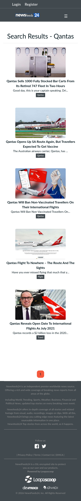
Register (31, 4)
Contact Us (48, 454)
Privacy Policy (25, 454)
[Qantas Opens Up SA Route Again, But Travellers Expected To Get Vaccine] (40, 137)
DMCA (59, 454)
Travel (40, 337)
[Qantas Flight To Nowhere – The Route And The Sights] (40, 258)
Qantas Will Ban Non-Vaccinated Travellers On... (40, 211)
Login (16, 4)
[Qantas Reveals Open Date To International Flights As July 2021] (40, 318)
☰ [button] (66, 16)
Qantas (40, 95)
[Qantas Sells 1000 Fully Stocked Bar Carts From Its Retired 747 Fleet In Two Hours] (40, 76)
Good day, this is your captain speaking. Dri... (40, 90)
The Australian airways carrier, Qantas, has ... (40, 151)
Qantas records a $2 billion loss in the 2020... (40, 333)
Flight (40, 277)
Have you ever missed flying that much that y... (40, 272)
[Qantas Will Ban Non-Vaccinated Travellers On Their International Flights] (40, 197)
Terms (37, 454)
